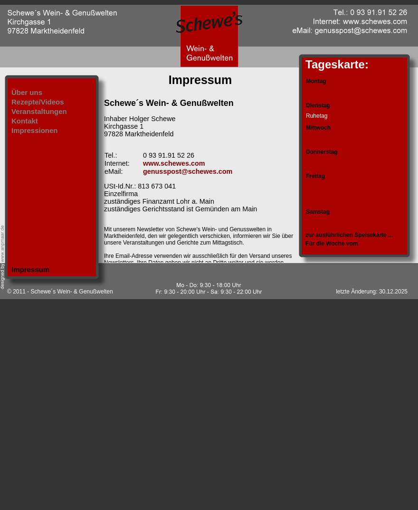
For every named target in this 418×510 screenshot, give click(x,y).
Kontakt (24, 121)
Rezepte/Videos (37, 102)
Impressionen (34, 130)
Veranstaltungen (39, 111)
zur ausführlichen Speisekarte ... (349, 235)
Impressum (30, 269)
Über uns (26, 92)
